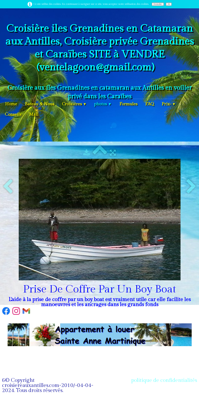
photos (103, 104)
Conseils (13, 114)
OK (169, 4)
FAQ (149, 104)
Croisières (74, 104)
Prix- (169, 104)
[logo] (99, 60)
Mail (33, 114)
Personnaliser (158, 4)
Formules (128, 104)
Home (11, 104)
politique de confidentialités (164, 380)
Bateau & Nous (39, 104)
